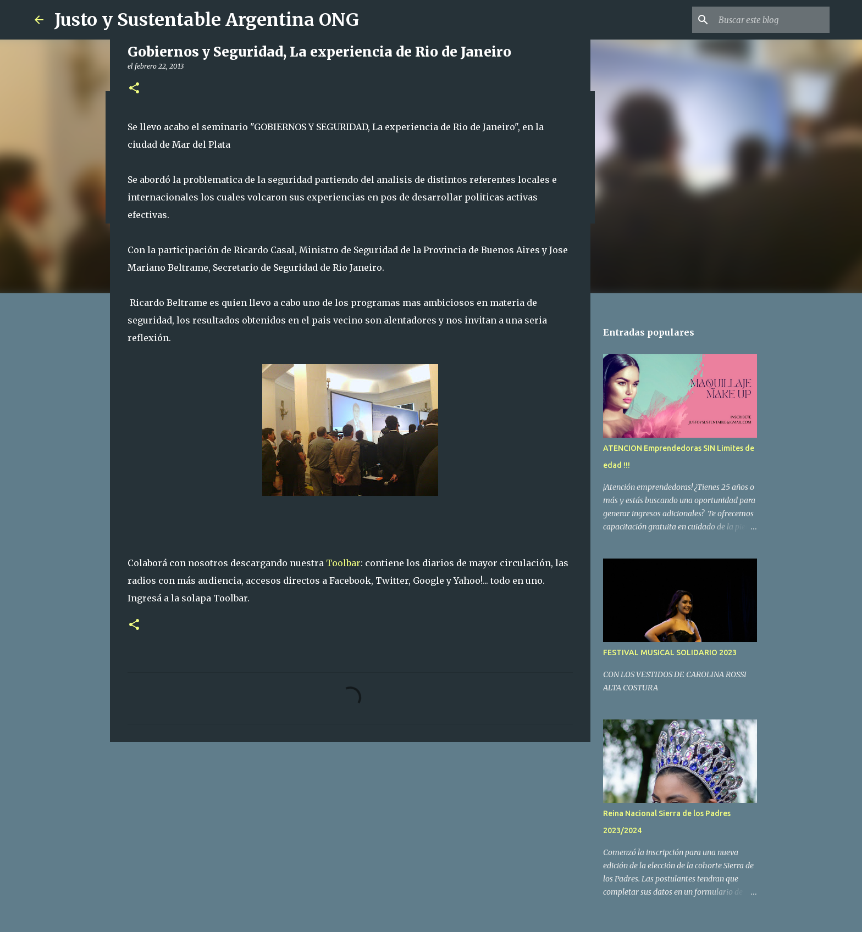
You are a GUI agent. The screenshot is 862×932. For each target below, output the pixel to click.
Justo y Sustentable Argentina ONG (206, 20)
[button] (134, 88)
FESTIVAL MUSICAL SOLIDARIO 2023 (670, 652)
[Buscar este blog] (772, 20)
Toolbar (343, 562)
